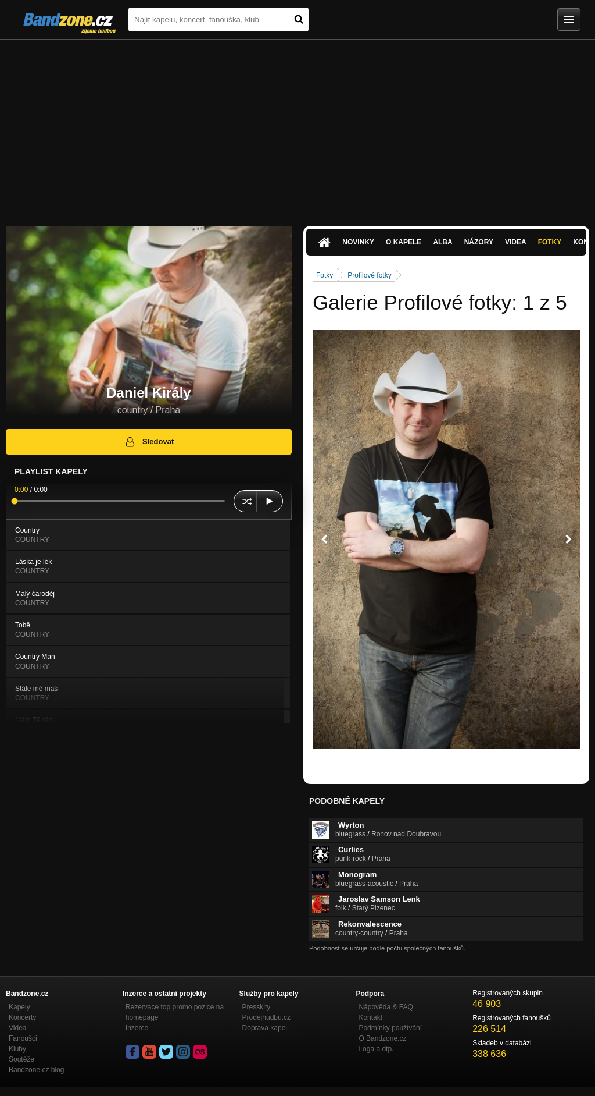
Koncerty (22, 1017)
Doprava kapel (264, 1028)
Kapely (19, 1007)
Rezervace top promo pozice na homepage (175, 1012)
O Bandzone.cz (382, 1038)
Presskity (256, 1007)
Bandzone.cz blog (36, 1070)
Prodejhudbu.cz (266, 1017)
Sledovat (149, 441)
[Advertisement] (297, 126)
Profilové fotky (369, 275)
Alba (442, 242)
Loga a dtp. (376, 1049)
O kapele (403, 242)
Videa (515, 242)
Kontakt (370, 1017)
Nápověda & (386, 1007)
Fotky (550, 242)
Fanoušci (23, 1038)
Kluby (17, 1049)
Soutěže (21, 1059)
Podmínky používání (390, 1028)
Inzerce (137, 1028)
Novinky (358, 242)
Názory (478, 242)
